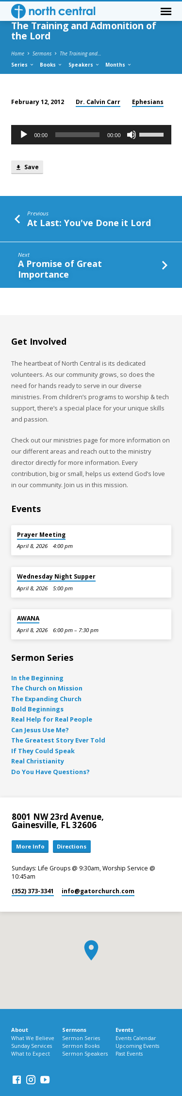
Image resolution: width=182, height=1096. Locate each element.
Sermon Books (80, 1046)
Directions (71, 846)
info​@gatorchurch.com (98, 891)
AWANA (28, 618)
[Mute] (131, 135)
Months (118, 64)
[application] (91, 134)
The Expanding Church (46, 698)
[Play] (24, 135)
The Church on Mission (47, 688)
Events (124, 1029)
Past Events (129, 1053)
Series (22, 64)
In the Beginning (37, 677)
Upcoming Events (137, 1046)
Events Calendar (136, 1038)
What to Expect (30, 1053)
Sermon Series (81, 1038)
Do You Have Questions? (50, 771)
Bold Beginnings (37, 709)
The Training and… (80, 53)
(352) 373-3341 (33, 891)
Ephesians (148, 102)
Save (27, 167)
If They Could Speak (43, 750)
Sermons (42, 53)
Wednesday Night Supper (56, 576)
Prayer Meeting (41, 534)
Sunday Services (31, 1046)
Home (17, 53)
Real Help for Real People (51, 719)
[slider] (77, 134)
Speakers (84, 64)
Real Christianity (37, 761)
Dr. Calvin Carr (98, 102)
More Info (30, 846)
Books (51, 64)
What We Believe (32, 1038)
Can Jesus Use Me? (40, 729)
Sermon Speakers (85, 1053)
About (19, 1029)
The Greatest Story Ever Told (58, 740)
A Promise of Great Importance (60, 269)
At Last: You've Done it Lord (89, 223)
